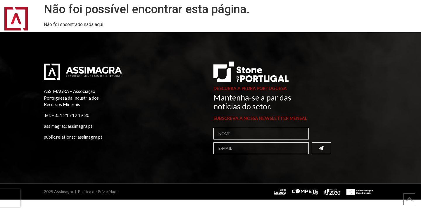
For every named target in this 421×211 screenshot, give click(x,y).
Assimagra (73, 22)
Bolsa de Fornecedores (164, 22)
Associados (110, 22)
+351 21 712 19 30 (70, 115)
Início (44, 22)
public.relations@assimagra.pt (73, 136)
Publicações (219, 22)
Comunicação (292, 22)
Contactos (332, 22)
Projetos (255, 22)
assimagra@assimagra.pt (68, 126)
